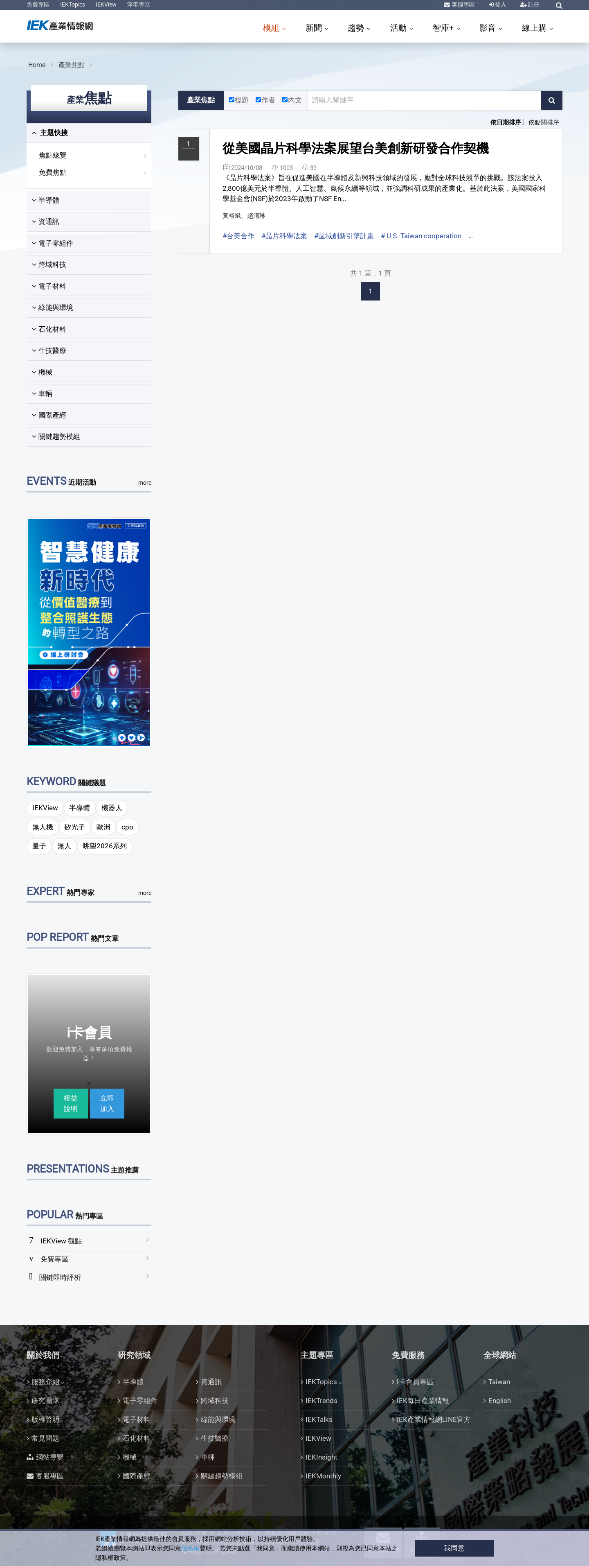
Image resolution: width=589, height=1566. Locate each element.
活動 (399, 28)
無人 (64, 846)
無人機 (42, 827)
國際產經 (49, 415)
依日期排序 (505, 122)
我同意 (454, 1548)
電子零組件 (52, 243)
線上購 (535, 28)
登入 (500, 4)
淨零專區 (138, 4)
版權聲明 (45, 1419)
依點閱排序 (543, 122)
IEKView (106, 4)
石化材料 (49, 329)
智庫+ (444, 28)
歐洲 (103, 827)
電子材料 (49, 286)
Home (36, 65)
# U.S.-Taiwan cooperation (421, 236)
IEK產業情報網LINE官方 (434, 1419)
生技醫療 (49, 350)
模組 (272, 28)
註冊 (533, 4)
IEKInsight (321, 1457)
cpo (127, 827)
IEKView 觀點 (61, 1241)
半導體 (45, 200)
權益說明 (71, 1103)
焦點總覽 (53, 155)
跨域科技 (49, 264)
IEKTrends (321, 1401)
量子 (39, 846)
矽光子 (74, 827)
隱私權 (190, 1548)
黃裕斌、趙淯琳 (244, 215)
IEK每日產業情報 (423, 1401)
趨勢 (357, 28)
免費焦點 (53, 172)
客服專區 (463, 4)
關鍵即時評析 (60, 1277)
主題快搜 (50, 133)
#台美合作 (238, 236)
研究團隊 (45, 1401)
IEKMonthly (323, 1476)
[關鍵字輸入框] (425, 100)
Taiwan (499, 1382)
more (144, 482)
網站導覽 (50, 1457)
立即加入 (107, 1103)
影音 (488, 28)
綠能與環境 (52, 307)
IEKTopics (72, 4)
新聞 (315, 28)
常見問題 (45, 1438)
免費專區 (38, 4)
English (499, 1401)
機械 (42, 372)
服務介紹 (45, 1382)
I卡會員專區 (415, 1382)
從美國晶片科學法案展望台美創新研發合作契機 (356, 148)
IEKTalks (319, 1419)
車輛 (42, 393)
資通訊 (45, 221)
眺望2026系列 (105, 846)
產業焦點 (71, 65)
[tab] (89, 133)
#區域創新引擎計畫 (344, 236)
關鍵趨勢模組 (56, 436)
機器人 (111, 808)
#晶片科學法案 (284, 236)
